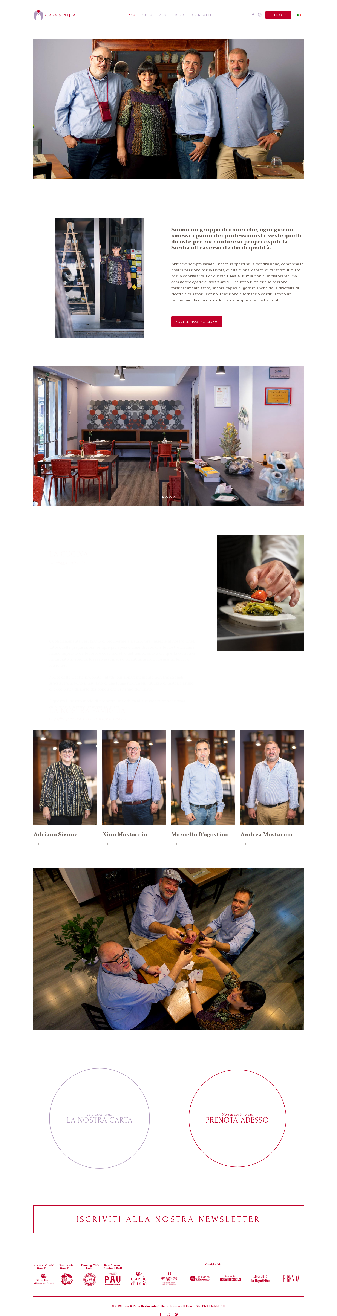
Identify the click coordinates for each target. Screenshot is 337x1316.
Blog (180, 15)
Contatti (201, 15)
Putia (147, 15)
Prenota (278, 15)
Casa (131, 15)
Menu (164, 15)
